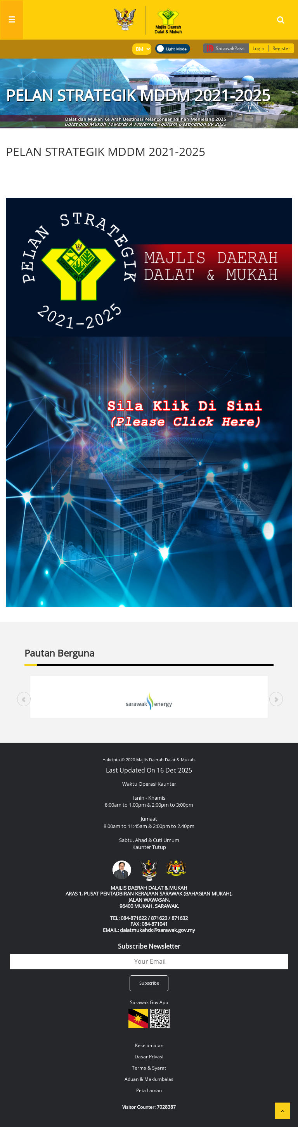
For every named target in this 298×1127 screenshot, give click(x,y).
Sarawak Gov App (149, 1002)
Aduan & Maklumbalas (149, 1079)
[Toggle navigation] (11, 19)
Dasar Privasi (149, 1056)
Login (258, 48)
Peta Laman (149, 1090)
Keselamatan (149, 1045)
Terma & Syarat (149, 1068)
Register (281, 48)
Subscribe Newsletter (149, 946)
